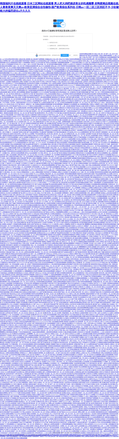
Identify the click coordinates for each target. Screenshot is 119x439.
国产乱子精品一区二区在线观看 (21, 167)
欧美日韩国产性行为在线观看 (62, 295)
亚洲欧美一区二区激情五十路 (63, 200)
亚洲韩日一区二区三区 (100, 393)
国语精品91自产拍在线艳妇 (10, 276)
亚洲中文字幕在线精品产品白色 (26, 147)
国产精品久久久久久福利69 (74, 61)
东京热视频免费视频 (62, 255)
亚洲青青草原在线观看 (21, 210)
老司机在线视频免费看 (65, 287)
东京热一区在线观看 (67, 116)
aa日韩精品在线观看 (50, 189)
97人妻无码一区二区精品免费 (99, 147)
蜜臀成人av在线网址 (105, 217)
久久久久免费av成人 (49, 170)
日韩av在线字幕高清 (63, 314)
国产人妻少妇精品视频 (15, 61)
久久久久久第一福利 (20, 118)
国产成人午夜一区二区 (33, 306)
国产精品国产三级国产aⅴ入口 (58, 401)
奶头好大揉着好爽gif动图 (54, 243)
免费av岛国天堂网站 (85, 71)
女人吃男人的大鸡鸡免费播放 (80, 320)
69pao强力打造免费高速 (104, 337)
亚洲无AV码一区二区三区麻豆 (71, 160)
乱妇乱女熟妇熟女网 (88, 59)
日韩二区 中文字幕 (15, 382)
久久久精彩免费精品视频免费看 (87, 389)
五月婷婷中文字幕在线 (50, 149)
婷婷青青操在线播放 (16, 184)
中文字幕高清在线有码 (33, 330)
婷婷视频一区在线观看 (20, 396)
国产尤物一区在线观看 (95, 125)
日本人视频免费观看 (83, 380)
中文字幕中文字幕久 (106, 280)
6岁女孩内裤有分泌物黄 (76, 365)
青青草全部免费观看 (75, 94)
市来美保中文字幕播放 (50, 172)
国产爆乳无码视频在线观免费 (63, 273)
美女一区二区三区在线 (78, 306)
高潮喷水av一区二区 (50, 139)
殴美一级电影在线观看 (6, 113)
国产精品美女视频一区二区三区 (95, 203)
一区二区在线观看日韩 (34, 379)
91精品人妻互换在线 (76, 81)
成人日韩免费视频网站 (49, 255)
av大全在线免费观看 (99, 116)
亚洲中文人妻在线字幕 (77, 224)
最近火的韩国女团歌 (23, 231)
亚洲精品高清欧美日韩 (78, 127)
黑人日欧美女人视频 (92, 346)
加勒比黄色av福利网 (15, 182)
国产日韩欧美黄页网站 (12, 156)
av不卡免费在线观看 (35, 241)
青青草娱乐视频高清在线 (80, 379)
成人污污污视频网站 (19, 366)
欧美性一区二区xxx (53, 161)
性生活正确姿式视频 (75, 180)
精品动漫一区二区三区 (48, 231)
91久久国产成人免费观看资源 (90, 62)
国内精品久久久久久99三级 (28, 297)
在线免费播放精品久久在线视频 (43, 227)
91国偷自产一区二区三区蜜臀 (63, 271)
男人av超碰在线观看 (45, 102)
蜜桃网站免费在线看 (60, 73)
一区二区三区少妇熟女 (77, 311)
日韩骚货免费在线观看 (19, 224)
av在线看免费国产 (113, 121)
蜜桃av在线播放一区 (8, 95)
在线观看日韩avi (71, 262)
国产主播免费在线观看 (102, 253)
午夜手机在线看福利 (77, 121)
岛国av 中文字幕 (41, 193)
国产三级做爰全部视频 (32, 335)
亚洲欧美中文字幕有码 (64, 107)
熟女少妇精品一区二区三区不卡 (68, 387)
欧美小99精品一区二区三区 (42, 382)
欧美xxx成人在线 (26, 250)
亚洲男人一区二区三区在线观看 (41, 111)
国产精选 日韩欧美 (77, 287)
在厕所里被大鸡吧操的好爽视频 (25, 274)
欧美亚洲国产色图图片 (78, 337)
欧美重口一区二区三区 (81, 97)
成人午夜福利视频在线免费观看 (34, 90)
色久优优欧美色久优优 (48, 87)
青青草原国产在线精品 (29, 61)
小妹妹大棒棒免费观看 (105, 55)
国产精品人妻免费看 (56, 354)
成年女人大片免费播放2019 (111, 205)
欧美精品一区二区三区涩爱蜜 (95, 109)
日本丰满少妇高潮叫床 (27, 186)
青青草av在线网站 (77, 78)
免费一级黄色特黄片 (86, 210)
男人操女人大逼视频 (88, 358)
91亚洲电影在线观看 (52, 179)
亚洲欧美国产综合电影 (108, 382)
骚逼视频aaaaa (42, 226)
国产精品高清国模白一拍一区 (13, 248)
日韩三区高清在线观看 (109, 66)
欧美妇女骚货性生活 (9, 71)
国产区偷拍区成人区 (47, 342)
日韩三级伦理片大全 (63, 81)
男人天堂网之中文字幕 (52, 113)
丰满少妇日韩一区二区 (38, 412)
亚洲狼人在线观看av (93, 90)
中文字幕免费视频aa (54, 125)
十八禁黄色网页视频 (76, 62)
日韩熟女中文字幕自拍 (67, 100)
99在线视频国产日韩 (53, 323)
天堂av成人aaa (14, 87)
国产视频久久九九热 (92, 107)
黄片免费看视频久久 (36, 87)
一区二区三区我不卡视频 (43, 318)
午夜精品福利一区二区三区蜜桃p (11, 234)
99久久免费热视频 (57, 285)
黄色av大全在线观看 (31, 153)
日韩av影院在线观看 (83, 175)
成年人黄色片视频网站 (35, 158)
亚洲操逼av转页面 (10, 274)
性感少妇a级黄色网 (101, 61)
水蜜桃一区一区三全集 (66, 426)
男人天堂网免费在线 (94, 353)
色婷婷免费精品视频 (85, 54)
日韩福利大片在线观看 (51, 130)
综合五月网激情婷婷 (12, 62)
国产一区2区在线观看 (31, 177)
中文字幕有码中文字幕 (22, 78)
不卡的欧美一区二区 (52, 107)
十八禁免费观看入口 (18, 271)
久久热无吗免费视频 (12, 137)
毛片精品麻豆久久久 (74, 172)
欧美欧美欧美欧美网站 (52, 127)
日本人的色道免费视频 (24, 293)
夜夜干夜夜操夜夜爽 (109, 309)
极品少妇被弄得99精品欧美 (67, 113)
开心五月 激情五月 (36, 250)
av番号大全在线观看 (10, 255)
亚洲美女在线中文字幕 (73, 281)
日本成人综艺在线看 (48, 273)
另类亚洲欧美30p (40, 278)
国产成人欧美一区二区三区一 (57, 76)
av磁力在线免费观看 (45, 198)
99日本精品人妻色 (83, 227)
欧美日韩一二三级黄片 (38, 236)
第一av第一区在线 (112, 64)
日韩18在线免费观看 (49, 271)
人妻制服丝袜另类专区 (8, 212)
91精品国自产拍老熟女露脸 (66, 278)
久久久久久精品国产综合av (93, 267)
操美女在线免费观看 (59, 227)
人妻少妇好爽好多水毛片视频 (103, 59)
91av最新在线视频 (111, 120)
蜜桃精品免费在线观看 (82, 85)
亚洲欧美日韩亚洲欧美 (21, 326)
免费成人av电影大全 (81, 353)
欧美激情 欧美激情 (17, 135)
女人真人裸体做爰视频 (71, 69)
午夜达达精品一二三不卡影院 (47, 182)
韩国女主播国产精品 (34, 73)
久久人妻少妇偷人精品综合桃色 (107, 208)
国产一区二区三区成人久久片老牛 (68, 266)
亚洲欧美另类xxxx (61, 358)
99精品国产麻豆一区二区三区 (49, 217)
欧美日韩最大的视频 (31, 76)
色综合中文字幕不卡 (102, 121)
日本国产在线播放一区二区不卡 (48, 135)
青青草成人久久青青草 (47, 140)
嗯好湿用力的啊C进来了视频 (96, 252)
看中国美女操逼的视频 (80, 109)
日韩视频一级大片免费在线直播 (17, 107)
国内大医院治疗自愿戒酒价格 (69, 222)
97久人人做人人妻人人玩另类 (27, 64)
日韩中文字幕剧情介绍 (99, 160)
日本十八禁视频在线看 (85, 69)
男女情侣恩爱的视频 (64, 311)
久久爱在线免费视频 (60, 262)
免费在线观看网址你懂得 (31, 368)
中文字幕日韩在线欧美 (59, 132)
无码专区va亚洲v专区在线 (32, 280)
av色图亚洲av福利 (79, 372)
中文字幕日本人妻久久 (98, 321)
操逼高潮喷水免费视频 (81, 238)
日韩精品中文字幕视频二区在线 (84, 243)
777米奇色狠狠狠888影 (19, 83)
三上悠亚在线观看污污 (27, 288)
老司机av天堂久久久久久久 (61, 253)
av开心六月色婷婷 (25, 314)
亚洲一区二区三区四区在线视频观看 (61, 102)
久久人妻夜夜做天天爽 (107, 67)
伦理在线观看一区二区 (38, 167)
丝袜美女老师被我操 (89, 408)
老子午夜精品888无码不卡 (83, 213)
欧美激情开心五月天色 (46, 118)
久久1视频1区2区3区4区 (50, 95)
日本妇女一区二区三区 (99, 210)
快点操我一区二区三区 (45, 220)
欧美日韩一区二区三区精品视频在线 (58, 302)
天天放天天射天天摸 (103, 194)
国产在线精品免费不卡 (68, 252)
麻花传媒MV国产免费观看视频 (99, 229)
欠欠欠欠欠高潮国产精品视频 (46, 92)
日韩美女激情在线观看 (83, 309)
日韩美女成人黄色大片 (100, 144)
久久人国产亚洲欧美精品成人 (44, 292)
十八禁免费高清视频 (86, 333)
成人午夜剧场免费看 (74, 120)
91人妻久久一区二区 (38, 400)
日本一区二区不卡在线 (26, 281)
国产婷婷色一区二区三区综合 (19, 313)
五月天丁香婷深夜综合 (38, 179)
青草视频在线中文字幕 (40, 156)
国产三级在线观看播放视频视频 (11, 186)
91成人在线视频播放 (18, 337)
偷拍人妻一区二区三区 (54, 398)
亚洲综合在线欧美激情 (76, 123)
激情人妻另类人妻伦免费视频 (16, 92)
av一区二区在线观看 (111, 85)
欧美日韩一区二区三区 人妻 (108, 163)
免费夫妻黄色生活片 (76, 217)
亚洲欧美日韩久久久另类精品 (80, 149)
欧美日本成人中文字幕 (13, 104)
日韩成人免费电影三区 (104, 135)
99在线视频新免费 (103, 161)
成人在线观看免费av (83, 104)
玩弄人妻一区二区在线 (64, 194)
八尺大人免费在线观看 (9, 147)
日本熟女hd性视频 (12, 387)
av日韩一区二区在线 (96, 205)
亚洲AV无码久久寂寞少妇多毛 (11, 361)
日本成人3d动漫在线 (53, 259)
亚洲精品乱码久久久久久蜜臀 (37, 137)
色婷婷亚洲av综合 (76, 342)
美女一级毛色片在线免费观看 (46, 109)
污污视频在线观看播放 (81, 278)
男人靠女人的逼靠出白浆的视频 (67, 236)
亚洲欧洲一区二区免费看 (52, 154)
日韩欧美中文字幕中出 (34, 200)
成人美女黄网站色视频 (107, 366)
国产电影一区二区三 (95, 92)
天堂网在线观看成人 (56, 213)
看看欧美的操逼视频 (52, 226)
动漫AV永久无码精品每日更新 (93, 375)
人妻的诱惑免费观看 (45, 97)
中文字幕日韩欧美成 (23, 149)
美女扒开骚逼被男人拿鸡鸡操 (65, 80)
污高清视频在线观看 (44, 177)
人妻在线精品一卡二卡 (62, 335)
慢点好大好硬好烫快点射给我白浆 (82, 304)
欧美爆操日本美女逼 (18, 76)
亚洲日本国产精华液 (33, 224)
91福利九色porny (20, 220)
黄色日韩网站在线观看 (27, 299)
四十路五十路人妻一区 (98, 54)
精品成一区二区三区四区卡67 (75, 196)
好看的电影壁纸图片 (22, 187)
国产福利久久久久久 (107, 250)
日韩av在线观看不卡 (54, 116)
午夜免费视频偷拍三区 (96, 380)
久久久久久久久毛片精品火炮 (99, 262)
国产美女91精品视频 (79, 167)
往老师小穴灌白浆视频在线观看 (67, 332)
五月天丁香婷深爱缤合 (23, 116)
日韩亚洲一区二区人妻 (68, 163)
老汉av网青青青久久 (28, 248)
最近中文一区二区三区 (11, 109)
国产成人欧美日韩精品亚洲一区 (65, 231)
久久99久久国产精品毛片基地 (100, 297)
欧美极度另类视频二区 (38, 353)
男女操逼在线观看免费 (81, 231)
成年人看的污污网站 (38, 189)
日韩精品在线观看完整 (31, 66)
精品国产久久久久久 (48, 417)
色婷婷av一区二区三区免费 (51, 158)
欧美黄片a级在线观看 (62, 276)
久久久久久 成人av (101, 347)
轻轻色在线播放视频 (51, 290)
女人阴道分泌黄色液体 (44, 88)
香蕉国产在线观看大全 (70, 321)
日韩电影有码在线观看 (22, 203)
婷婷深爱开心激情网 (65, 74)
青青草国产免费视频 (86, 349)
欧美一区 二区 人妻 (29, 121)
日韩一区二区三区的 (75, 189)
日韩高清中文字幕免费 (83, 332)
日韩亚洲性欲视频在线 (95, 80)
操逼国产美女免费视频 (80, 366)
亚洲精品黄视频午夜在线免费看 (12, 80)
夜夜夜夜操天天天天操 (9, 426)
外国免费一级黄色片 (103, 200)
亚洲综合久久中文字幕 (84, 387)
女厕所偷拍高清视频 (17, 405)
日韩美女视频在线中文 (35, 95)
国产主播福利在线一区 (102, 114)
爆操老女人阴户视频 (73, 215)
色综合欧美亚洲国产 (65, 127)
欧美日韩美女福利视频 (103, 118)
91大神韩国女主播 (92, 137)
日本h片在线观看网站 (111, 321)
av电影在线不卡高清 (98, 401)
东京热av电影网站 (110, 116)
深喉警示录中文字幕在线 (71, 415)
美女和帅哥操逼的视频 (58, 264)
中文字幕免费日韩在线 (88, 253)
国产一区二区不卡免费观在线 (97, 57)
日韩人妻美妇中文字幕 (78, 203)
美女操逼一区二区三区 (69, 274)
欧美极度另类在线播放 (83, 184)
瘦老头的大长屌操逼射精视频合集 (77, 417)
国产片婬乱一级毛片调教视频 (74, 168)
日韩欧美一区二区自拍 (86, 330)
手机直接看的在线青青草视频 (49, 74)
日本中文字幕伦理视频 (100, 266)
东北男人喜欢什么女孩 (8, 78)
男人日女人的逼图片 (13, 304)
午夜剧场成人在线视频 (6, 273)
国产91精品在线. (41, 151)
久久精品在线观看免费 (9, 389)
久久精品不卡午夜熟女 (86, 283)
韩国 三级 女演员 (110, 403)
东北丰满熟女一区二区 (106, 293)
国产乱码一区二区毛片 (86, 360)
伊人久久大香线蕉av (104, 398)
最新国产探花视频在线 (71, 220)
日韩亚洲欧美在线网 (41, 299)
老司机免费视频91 (58, 104)
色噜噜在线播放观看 (104, 107)
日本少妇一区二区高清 (48, 200)
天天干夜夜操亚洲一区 (8, 220)
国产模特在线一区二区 (8, 99)
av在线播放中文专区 (17, 363)
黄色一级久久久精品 (32, 366)
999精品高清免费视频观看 (63, 203)
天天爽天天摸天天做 (35, 417)
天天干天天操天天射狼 (26, 174)
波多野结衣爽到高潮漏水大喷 (36, 127)
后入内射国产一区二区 (81, 354)
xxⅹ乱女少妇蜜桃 (23, 137)
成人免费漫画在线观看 (90, 400)
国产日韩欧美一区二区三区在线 (56, 61)
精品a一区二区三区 (51, 266)
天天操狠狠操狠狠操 (59, 229)
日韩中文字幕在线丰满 (108, 113)
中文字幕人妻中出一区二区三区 (46, 153)
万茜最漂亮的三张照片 (81, 260)
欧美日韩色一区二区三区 (64, 95)
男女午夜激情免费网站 (95, 276)
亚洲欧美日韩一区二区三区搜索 (75, 134)
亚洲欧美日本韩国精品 (18, 333)
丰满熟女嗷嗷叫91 (68, 260)
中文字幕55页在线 (37, 170)
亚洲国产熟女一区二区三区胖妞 (15, 280)
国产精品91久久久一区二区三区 (101, 71)
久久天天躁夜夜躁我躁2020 (20, 142)
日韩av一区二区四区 (103, 168)
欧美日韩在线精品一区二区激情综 (66, 92)
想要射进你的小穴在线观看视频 (85, 153)
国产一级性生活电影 (106, 363)
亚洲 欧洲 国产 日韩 (11, 373)
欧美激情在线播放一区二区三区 (25, 99)
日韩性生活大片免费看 (41, 274)
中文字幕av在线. (109, 83)
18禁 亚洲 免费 (70, 97)
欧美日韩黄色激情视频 (40, 377)
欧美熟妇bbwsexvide (91, 158)
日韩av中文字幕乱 (63, 59)
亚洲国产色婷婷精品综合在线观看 (12, 151)
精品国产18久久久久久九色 (18, 100)
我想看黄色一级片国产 (111, 288)
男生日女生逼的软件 (92, 274)
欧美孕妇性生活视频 (33, 83)
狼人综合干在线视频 (101, 219)
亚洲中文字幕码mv (43, 76)
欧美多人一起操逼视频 (34, 187)
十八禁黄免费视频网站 (55, 274)
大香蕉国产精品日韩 (95, 292)
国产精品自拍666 (48, 78)
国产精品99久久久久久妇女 (24, 161)
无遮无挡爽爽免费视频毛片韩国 (101, 356)
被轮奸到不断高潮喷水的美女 (94, 316)
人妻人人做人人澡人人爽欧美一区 (61, 337)
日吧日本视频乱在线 (78, 194)
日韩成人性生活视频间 (56, 415)
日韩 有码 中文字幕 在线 (24, 111)
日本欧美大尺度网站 (104, 278)
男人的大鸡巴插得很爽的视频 (22, 130)
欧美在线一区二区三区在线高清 (48, 146)
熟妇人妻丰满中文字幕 (54, 144)
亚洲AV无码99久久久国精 (90, 161)
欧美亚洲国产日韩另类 (72, 264)
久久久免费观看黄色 (83, 132)
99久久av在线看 (18, 121)
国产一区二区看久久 (83, 427)
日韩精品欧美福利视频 (8, 74)
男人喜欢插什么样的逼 (93, 234)
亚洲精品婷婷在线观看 (13, 340)
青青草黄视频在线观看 (108, 92)
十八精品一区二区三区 (82, 88)
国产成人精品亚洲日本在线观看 (65, 182)
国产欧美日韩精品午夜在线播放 (66, 153)
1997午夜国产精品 (19, 114)
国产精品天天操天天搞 (34, 262)
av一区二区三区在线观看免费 (86, 114)
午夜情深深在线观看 (65, 151)
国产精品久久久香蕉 (12, 321)
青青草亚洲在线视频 (79, 200)
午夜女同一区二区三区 (90, 208)
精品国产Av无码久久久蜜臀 (98, 88)
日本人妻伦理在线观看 (65, 379)
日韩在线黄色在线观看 (33, 295)
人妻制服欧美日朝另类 (6, 323)
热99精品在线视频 (91, 306)
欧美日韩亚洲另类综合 (36, 212)
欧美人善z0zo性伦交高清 (107, 123)
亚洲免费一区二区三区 (84, 321)
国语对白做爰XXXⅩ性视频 (91, 123)
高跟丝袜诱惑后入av (67, 346)
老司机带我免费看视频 (109, 224)
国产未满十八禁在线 (110, 257)
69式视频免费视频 (101, 196)
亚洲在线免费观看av (103, 94)
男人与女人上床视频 (52, 287)
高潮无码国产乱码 (26, 170)
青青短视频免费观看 (71, 174)
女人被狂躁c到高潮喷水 (41, 163)
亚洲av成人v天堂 (55, 66)
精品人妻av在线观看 (17, 368)
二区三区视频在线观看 (108, 276)
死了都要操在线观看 (35, 231)
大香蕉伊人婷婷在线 (89, 81)
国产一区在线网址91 (22, 311)
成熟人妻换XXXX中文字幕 (12, 170)
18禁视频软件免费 (30, 346)
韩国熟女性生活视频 (12, 400)
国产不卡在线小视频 (91, 337)
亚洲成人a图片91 (102, 365)
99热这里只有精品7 (51, 81)
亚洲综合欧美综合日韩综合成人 (48, 194)
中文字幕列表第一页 (18, 346)
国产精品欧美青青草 (81, 252)
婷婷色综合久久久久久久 (10, 394)
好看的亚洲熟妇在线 (31, 175)
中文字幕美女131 (65, 396)
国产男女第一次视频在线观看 (90, 280)
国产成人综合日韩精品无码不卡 (23, 213)
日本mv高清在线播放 (50, 94)
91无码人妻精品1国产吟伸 (102, 241)
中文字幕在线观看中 (10, 160)
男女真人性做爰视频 (92, 135)
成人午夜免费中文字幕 (72, 330)
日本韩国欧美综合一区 (37, 191)
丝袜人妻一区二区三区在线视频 (70, 177)
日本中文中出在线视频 (86, 245)
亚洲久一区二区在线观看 (54, 193)
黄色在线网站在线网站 (31, 337)
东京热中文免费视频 (12, 193)
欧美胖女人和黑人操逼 (64, 377)
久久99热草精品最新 (65, 226)
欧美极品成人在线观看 (80, 90)
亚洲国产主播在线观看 (87, 240)
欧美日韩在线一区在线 (63, 67)
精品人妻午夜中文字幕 (95, 97)
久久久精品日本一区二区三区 (50, 106)
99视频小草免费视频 (22, 302)
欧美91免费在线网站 (8, 413)
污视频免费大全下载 (10, 149)
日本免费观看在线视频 (11, 401)
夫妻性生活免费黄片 (65, 207)
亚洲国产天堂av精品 (29, 81)
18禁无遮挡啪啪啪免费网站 (80, 410)
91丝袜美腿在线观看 (34, 74)
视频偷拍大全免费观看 (70, 104)
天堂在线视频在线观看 (109, 255)
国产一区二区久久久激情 (91, 207)
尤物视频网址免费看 (62, 212)
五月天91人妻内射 (64, 217)
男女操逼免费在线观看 (55, 184)
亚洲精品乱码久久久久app (100, 177)
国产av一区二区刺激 (24, 358)
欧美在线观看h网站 (57, 318)
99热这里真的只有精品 (9, 116)
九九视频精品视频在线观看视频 (85, 241)
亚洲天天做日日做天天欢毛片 (59, 356)
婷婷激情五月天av (90, 196)
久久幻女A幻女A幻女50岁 (93, 167)
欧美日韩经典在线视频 (64, 135)
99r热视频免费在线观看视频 (99, 184)
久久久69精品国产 (7, 328)
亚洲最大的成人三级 (60, 215)
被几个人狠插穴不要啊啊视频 (97, 74)
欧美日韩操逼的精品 (50, 67)
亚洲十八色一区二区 (94, 113)
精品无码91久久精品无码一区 (98, 64)
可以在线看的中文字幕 (84, 297)
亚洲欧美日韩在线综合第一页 (61, 342)
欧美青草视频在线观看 (42, 147)
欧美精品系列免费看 (6, 66)
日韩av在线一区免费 (20, 97)
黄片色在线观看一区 (56, 427)
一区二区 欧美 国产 (57, 370)
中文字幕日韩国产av (54, 238)
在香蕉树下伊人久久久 (107, 165)
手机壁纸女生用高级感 (71, 382)
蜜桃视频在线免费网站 (56, 360)
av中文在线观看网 (84, 229)
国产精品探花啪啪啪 (73, 71)
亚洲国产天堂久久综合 (48, 361)
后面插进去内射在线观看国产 (39, 116)
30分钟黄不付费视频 (36, 180)
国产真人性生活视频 (86, 73)
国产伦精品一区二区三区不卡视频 (50, 100)
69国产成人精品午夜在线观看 (100, 186)
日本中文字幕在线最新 (79, 137)
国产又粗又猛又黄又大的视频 (66, 353)
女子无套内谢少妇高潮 (64, 373)
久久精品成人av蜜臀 (63, 400)
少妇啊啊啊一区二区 (32, 333)
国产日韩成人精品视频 (41, 184)
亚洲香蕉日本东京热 (91, 127)
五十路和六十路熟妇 (103, 340)
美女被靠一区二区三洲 (9, 231)
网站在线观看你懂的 (90, 194)
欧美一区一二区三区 (95, 87)
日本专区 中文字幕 (74, 210)
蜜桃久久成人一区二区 (99, 76)
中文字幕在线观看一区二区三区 (31, 201)
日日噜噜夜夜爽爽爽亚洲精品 (24, 377)
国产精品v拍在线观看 (91, 55)
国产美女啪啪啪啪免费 (21, 140)
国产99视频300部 (75, 240)
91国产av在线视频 (24, 87)
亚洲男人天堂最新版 (45, 71)
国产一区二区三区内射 (56, 257)
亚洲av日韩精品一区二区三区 (97, 236)
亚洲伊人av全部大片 (69, 64)
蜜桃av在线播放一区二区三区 (35, 413)
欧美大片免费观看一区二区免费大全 (30, 361)
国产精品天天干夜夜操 (85, 300)
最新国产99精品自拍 (85, 83)
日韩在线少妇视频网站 (26, 227)
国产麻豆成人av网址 (35, 128)
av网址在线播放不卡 (82, 191)
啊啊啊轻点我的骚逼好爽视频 (93, 224)
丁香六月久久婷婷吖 (8, 213)
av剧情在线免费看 (29, 252)
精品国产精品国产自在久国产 (60, 123)
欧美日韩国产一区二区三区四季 (83, 393)
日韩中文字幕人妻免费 (82, 66)
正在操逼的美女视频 (52, 85)
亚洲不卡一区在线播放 (40, 144)
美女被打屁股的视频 (82, 92)
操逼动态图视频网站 (88, 419)
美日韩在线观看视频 (8, 97)
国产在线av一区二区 (42, 219)
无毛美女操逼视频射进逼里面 (67, 307)
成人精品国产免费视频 (37, 59)
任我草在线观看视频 (80, 193)
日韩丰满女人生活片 (29, 120)
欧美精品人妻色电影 (65, 420)
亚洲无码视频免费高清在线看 (105, 106)
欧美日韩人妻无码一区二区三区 (56, 134)
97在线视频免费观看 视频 (95, 260)
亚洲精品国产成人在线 (30, 365)
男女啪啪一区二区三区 (6, 236)
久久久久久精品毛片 (44, 333)
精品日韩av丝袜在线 (63, 326)
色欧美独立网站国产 (110, 380)
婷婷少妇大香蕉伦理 (96, 175)
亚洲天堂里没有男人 (16, 134)
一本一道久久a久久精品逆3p (87, 215)
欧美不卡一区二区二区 (37, 139)
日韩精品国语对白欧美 (8, 300)
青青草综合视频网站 (110, 201)
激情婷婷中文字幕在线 (58, 97)
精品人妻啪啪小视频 (99, 120)
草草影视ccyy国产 (113, 104)
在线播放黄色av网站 (17, 81)
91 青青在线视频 (101, 215)
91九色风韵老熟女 (41, 61)
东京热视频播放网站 (22, 71)
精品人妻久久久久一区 (90, 146)
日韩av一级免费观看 (33, 146)
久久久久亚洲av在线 (64, 267)
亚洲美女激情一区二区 (107, 179)
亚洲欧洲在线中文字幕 (42, 121)
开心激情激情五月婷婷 (29, 375)
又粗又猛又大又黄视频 (101, 233)
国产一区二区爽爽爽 (74, 187)
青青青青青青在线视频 (101, 172)
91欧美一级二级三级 (87, 120)
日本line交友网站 (34, 71)
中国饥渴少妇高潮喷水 (51, 191)
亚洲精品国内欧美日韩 (61, 187)
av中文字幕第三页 (14, 85)
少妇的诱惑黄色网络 (70, 309)
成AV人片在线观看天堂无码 (10, 64)
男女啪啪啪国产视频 (8, 146)
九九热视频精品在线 (24, 316)
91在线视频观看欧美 (98, 269)
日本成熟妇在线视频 (69, 354)
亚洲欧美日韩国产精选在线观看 (37, 302)
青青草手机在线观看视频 (68, 66)
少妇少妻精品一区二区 (70, 114)
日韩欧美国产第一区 (99, 281)
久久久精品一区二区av (27, 168)
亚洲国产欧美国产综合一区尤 (57, 219)
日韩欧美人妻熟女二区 (48, 210)
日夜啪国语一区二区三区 (108, 132)
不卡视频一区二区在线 (65, 179)
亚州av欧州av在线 (26, 349)
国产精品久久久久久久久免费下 (77, 128)
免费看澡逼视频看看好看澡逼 (43, 229)
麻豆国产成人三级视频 (38, 267)
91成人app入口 (42, 366)
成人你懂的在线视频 (82, 163)
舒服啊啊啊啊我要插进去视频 (106, 100)
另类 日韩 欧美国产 (8, 200)
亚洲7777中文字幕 (94, 67)
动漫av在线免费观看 (65, 158)
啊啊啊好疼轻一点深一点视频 (110, 128)
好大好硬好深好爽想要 (66, 344)
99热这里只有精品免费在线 (82, 147)
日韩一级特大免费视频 (93, 193)
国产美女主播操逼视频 (54, 163)
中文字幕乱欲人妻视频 (51, 387)
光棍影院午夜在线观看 (8, 215)
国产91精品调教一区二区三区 (73, 156)
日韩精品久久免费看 (87, 187)
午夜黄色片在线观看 (56, 160)
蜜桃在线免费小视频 (58, 220)
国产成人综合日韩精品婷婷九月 (105, 408)
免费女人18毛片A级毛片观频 (103, 335)
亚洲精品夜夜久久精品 (48, 269)
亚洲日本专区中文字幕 (44, 114)
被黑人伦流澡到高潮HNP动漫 (62, 118)
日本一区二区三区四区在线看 (64, 372)
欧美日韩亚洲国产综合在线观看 (9, 412)
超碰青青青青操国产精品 (17, 309)
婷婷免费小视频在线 (30, 318)
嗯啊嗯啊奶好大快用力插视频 (87, 247)
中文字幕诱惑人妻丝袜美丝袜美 (54, 245)
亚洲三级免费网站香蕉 (9, 111)
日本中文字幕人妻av (60, 330)
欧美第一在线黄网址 (8, 179)
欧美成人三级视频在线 (24, 373)
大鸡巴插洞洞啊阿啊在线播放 (85, 307)
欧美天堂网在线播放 (12, 260)
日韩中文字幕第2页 (104, 372)
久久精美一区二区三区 (39, 85)
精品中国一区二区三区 (18, 123)
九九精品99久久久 (36, 165)
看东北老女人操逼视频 (36, 78)
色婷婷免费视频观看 (75, 59)
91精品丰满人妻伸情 (24, 59)
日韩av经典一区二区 (42, 64)
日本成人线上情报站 (48, 419)
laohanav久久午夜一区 (27, 340)
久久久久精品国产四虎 (82, 87)
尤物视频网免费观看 (63, 62)
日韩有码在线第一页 (54, 340)
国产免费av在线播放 (6, 330)
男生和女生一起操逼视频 (42, 99)
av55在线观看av (44, 83)
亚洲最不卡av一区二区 (78, 135)
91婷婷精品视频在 (12, 139)
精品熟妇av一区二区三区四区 (62, 78)
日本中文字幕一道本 (94, 313)
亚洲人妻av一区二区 (89, 61)
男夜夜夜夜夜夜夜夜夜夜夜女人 (41, 264)
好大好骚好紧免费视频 (8, 302)
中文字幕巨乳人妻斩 (88, 189)
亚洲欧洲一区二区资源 (83, 262)
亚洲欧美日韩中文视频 (100, 187)
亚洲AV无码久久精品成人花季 (63, 140)
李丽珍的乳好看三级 (56, 99)
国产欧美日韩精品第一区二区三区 (107, 134)
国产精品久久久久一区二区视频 (78, 276)
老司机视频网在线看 (57, 111)
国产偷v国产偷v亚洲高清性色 (36, 113)
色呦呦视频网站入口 (13, 297)
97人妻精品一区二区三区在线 (92, 287)
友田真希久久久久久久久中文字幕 (97, 424)
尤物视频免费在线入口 (108, 87)
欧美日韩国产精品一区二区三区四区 (64, 292)
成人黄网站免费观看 (31, 88)
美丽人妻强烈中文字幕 (80, 424)
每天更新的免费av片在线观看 (93, 311)
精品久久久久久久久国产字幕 (48, 80)
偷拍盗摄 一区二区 (94, 318)
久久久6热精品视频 (103, 396)
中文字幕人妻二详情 (20, 217)
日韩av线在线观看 (91, 99)
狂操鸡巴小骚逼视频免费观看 (84, 144)
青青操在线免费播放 (83, 257)
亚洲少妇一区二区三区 (20, 113)
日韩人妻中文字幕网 (111, 281)
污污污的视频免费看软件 (59, 71)
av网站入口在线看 (62, 172)
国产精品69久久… (24, 276)
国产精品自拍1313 (100, 358)
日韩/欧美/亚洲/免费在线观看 (70, 83)
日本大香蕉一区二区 (6, 76)
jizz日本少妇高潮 (102, 212)
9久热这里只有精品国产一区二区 (44, 168)
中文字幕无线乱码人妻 (67, 238)
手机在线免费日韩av (41, 134)
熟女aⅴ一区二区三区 (57, 114)
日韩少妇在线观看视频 (49, 314)
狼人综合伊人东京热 (73, 339)
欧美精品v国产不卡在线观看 (49, 307)
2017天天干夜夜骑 (40, 186)
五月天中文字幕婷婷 (32, 102)
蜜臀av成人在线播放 (54, 403)
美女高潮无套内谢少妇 (40, 247)
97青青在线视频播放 (101, 78)
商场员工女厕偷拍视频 (15, 229)
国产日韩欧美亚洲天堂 (46, 320)
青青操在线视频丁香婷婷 (28, 393)
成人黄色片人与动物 (97, 220)
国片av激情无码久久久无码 (72, 245)
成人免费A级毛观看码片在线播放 (32, 372)
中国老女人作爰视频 (57, 309)
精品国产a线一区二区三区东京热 (49, 420)
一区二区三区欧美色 (30, 219)
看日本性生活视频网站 (101, 153)
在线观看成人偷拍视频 (16, 391)
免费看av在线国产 (14, 128)
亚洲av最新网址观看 (20, 146)
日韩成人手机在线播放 (90, 365)
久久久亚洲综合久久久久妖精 (44, 391)
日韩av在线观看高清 (71, 227)
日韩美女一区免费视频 (33, 100)
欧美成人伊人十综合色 (111, 269)
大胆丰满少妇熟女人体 (65, 304)
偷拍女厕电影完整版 (14, 288)
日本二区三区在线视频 (42, 297)
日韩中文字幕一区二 (16, 415)
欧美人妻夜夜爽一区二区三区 (106, 99)
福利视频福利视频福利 (68, 234)
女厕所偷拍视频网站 (68, 243)
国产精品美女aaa (55, 177)
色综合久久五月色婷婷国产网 (22, 328)
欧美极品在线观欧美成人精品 (91, 156)
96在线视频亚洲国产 (71, 328)
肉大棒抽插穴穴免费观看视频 (73, 347)
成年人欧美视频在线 (64, 130)
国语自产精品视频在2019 (96, 231)
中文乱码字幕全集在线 (19, 295)
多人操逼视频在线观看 (24, 207)
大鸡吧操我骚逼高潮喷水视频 (77, 316)
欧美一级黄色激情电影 (19, 102)
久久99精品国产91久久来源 (72, 360)
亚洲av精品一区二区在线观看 (55, 156)
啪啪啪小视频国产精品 (79, 140)
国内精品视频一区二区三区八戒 (90, 142)
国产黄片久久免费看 (28, 134)
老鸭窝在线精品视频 (90, 118)
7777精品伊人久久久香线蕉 (13, 163)
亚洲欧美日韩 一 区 (51, 353)
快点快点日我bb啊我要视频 (16, 69)
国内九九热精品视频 (35, 106)
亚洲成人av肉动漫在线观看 (109, 193)
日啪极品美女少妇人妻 (51, 59)
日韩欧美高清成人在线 (65, 288)
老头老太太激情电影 (31, 114)
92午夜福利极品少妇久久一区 (25, 380)
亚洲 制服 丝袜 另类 (107, 267)
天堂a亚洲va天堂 (72, 132)
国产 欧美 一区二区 (5, 123)
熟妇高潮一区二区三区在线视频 (54, 174)
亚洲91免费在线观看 (71, 248)
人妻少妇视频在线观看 (42, 375)
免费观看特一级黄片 (8, 191)
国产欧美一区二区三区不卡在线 (40, 351)
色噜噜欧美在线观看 (39, 410)
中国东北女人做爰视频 (90, 168)
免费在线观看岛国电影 (36, 276)
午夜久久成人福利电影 (17, 88)
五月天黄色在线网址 (35, 210)
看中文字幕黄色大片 (41, 408)
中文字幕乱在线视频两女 (53, 167)
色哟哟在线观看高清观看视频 (43, 104)
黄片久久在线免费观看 (94, 417)
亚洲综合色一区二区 (26, 189)
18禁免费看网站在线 (65, 161)
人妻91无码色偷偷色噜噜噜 (89, 212)
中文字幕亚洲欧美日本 (16, 226)
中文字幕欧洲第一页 (103, 158)
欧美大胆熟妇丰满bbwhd (21, 95)
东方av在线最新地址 (78, 273)
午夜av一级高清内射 (107, 102)
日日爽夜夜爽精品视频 (110, 271)
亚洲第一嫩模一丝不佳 (90, 151)
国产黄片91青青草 (95, 132)
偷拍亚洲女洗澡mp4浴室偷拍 (35, 240)
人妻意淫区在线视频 (66, 137)
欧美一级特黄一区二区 (17, 307)
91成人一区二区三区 (18, 66)
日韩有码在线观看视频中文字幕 (106, 306)
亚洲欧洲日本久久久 (97, 83)
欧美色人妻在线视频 (8, 240)
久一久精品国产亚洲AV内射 (110, 111)
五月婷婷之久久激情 (27, 163)
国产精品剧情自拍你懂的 (51, 90)
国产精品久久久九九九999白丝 (105, 130)
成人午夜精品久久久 (24, 139)
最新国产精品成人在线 (77, 106)
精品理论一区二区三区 (41, 252)
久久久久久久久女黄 (8, 140)
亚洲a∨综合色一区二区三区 (31, 80)
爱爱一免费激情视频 (64, 121)
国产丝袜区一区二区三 (36, 67)
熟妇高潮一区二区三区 (33, 118)
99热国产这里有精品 (88, 233)
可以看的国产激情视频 (45, 132)
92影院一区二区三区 (20, 266)
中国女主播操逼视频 (51, 278)
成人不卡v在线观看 (44, 66)
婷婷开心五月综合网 (37, 62)
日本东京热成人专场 (41, 288)
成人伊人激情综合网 (13, 208)
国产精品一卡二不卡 (35, 142)
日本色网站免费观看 (64, 146)
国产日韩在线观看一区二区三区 (69, 247)
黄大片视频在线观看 (51, 205)
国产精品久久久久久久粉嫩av (13, 375)
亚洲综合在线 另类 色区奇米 (59, 280)
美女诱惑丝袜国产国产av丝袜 (22, 323)
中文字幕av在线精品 (25, 412)
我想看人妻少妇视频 (45, 123)
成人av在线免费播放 (108, 227)
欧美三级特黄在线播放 (108, 417)
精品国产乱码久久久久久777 (67, 85)
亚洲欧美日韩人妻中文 (42, 401)
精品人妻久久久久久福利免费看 (66, 139)
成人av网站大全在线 (96, 66)
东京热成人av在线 (8, 266)
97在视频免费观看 (8, 196)
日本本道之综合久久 (57, 88)
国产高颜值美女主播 (83, 318)
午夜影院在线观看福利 (45, 208)
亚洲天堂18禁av (40, 81)
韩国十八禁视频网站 (24, 62)
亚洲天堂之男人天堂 (6, 106)
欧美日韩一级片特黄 (105, 273)
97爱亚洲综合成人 (60, 168)
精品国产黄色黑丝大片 (42, 360)
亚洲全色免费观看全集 (63, 149)
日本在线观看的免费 (54, 252)
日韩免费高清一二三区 (105, 259)
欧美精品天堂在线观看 (56, 297)
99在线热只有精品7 (100, 419)
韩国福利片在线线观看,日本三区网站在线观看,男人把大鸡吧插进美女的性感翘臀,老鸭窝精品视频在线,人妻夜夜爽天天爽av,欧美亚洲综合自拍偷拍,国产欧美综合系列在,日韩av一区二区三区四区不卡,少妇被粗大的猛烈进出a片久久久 (59, 7)
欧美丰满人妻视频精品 (95, 227)
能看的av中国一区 (15, 278)
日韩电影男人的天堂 (16, 347)
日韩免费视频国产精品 (34, 215)
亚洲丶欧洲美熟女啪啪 (33, 217)
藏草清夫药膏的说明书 (61, 419)
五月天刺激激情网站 (24, 245)
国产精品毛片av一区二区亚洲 (79, 74)
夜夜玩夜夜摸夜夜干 (106, 302)
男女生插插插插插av (103, 146)
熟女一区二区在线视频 (26, 156)
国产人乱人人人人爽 (39, 304)
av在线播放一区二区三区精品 (59, 198)
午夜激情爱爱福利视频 (74, 142)
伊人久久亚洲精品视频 (84, 186)
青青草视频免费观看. (38, 130)
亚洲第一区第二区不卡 (73, 73)
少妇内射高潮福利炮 (77, 146)
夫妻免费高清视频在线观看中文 (36, 107)
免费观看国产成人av (20, 240)
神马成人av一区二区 (43, 384)
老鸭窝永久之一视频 (26, 353)
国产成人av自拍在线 (42, 125)
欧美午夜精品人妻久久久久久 (69, 368)
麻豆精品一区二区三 (70, 88)
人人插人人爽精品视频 (46, 73)
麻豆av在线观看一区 (22, 300)
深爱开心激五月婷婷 (103, 389)
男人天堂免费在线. (64, 259)
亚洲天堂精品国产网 (22, 158)
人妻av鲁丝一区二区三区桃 (63, 361)
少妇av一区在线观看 (50, 240)
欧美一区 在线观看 (107, 248)
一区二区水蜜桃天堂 (51, 236)
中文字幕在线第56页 (95, 238)
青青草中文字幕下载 (89, 335)
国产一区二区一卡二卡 (29, 125)
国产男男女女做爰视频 (50, 62)
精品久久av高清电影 (63, 94)
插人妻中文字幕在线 (78, 118)
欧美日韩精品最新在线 (110, 231)
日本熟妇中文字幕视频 (6, 290)
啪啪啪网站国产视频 (52, 151)
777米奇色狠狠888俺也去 (85, 266)
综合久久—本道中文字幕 (105, 137)
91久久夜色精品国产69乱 (19, 269)
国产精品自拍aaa (77, 179)
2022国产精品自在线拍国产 (43, 248)
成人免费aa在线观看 (86, 76)
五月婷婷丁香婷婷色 (8, 326)
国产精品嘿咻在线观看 (63, 240)
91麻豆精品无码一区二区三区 (64, 109)
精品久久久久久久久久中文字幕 (65, 87)
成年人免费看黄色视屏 (49, 372)
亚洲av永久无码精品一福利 (98, 323)
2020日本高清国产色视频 (109, 175)
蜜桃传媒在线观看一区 (75, 280)
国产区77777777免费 (98, 170)
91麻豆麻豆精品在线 (85, 170)
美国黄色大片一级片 (80, 100)
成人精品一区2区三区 (78, 290)
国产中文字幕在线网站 (67, 125)
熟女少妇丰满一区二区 (44, 69)
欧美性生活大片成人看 (29, 151)
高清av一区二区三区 (79, 340)
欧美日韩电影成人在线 (90, 377)
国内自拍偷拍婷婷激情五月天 (106, 127)
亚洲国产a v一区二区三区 (42, 354)
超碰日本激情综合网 (12, 358)
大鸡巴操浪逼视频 (41, 346)
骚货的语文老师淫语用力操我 (85, 174)
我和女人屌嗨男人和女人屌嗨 (98, 104)
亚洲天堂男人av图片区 (66, 90)
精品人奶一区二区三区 (46, 295)
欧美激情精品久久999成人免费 (23, 273)
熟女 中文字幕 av (40, 154)
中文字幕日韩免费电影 (60, 283)
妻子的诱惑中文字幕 (13, 227)
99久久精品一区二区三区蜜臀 (103, 243)
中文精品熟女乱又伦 (32, 220)
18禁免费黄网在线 (13, 351)
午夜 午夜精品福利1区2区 (21, 196)
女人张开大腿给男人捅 (17, 384)
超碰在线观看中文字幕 (92, 293)
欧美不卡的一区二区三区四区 (10, 287)
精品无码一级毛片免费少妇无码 (20, 165)
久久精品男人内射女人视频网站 (61, 224)
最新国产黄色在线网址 (54, 234)
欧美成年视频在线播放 (56, 64)
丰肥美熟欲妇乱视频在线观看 (10, 247)
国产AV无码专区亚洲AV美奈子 (77, 351)
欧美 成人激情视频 (98, 201)
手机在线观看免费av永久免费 (103, 174)
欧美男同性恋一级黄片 (96, 299)
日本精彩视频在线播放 (15, 125)
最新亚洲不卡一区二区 (104, 151)
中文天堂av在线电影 (10, 403)
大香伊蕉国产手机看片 (31, 194)
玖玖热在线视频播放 (47, 262)
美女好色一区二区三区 (91, 259)
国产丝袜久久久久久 (77, 208)
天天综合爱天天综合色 (69, 213)
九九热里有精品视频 (14, 354)
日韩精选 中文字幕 (7, 420)
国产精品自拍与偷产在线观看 (25, 398)
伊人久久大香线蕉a (39, 174)
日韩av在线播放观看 (16, 144)
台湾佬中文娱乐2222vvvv (97, 85)
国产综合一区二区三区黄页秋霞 (11, 349)
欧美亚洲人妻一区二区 (62, 180)
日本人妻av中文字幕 (94, 326)
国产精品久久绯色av (49, 212)
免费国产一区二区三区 (90, 226)
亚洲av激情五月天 (49, 196)
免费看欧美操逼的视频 (78, 158)
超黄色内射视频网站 (43, 175)
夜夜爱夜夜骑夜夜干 (22, 74)
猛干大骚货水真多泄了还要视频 (79, 67)
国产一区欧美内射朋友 (70, 111)
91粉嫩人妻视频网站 (43, 363)
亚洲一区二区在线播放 (53, 137)
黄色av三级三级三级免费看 (77, 293)
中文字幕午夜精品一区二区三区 (39, 238)
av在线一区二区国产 (99, 73)
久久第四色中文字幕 (27, 94)
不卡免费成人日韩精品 (73, 76)
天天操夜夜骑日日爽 (108, 292)
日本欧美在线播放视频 (71, 229)
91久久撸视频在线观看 (23, 180)
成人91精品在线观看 (49, 180)
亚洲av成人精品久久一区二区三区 (65, 241)
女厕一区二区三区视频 (87, 172)
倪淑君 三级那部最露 (18, 90)
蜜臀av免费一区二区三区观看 (109, 328)
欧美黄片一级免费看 (77, 130)
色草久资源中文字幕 (109, 80)
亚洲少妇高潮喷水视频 (110, 220)
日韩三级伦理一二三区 (78, 420)
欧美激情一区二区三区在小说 (81, 102)
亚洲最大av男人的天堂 (27, 354)
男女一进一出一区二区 (105, 346)
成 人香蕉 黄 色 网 (68, 370)
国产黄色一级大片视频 (94, 128)
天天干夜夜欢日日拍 (31, 69)
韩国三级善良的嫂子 (58, 325)
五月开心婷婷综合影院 (15, 410)
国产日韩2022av (97, 69)
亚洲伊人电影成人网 (35, 426)
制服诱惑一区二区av (113, 74)
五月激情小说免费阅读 (69, 318)
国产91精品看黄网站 (33, 132)
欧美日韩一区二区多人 (82, 292)
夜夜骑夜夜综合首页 (33, 97)
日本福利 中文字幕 (36, 255)
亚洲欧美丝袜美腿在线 (54, 393)
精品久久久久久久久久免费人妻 (27, 109)
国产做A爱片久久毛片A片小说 (27, 193)
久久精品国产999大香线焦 (94, 95)
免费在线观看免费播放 (33, 320)
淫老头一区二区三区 (48, 215)
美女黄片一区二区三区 (49, 250)
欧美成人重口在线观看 (61, 120)
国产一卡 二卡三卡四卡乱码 (17, 356)
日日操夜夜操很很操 (107, 182)
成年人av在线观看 (96, 368)
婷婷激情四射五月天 (28, 184)
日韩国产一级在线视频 (81, 80)
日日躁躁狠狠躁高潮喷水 (17, 360)
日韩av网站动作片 (102, 139)
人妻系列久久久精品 (6, 90)
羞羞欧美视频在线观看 (23, 67)
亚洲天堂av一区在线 (106, 191)
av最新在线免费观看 (82, 113)
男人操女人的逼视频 (14, 299)
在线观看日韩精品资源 (30, 226)
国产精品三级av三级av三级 (63, 165)
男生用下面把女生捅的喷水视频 (44, 347)
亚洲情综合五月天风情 (30, 363)
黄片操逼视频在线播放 (91, 372)
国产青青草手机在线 (26, 85)
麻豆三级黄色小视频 (61, 196)
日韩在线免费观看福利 (61, 128)
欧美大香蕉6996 (15, 94)
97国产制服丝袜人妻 (87, 160)
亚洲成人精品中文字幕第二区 (16, 335)
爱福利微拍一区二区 (68, 313)
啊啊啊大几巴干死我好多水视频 (83, 116)
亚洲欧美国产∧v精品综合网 (76, 422)
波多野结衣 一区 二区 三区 (14, 120)
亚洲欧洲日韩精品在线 (11, 253)
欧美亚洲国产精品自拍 (79, 95)
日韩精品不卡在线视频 (82, 64)
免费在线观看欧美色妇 (95, 149)
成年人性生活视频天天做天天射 (44, 120)
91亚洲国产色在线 (90, 134)
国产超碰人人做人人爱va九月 (55, 380)
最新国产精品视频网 (32, 92)
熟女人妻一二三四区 (28, 347)
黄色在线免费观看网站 (48, 165)
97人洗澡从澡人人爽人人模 (82, 323)
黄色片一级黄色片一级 (27, 104)
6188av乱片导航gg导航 (94, 111)
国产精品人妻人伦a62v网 (87, 219)
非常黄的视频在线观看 (82, 182)
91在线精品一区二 (55, 363)
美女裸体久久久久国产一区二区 (94, 271)
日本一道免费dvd (82, 111)
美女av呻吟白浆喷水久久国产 (90, 314)
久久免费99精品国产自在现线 (94, 344)
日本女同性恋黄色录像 (11, 59)
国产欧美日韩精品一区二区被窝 (26, 160)
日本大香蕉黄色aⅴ (7, 83)
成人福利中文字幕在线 (106, 90)
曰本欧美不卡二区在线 (111, 332)
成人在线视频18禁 (68, 99)
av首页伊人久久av (50, 394)
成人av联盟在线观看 (55, 83)
